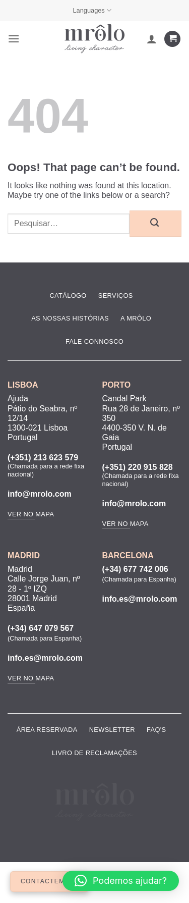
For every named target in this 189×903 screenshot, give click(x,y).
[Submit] (155, 223)
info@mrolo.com (40, 494)
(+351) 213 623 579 (43, 457)
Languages (92, 10)
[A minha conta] (152, 39)
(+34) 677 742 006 (135, 569)
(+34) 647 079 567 (41, 628)
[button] (14, 38)
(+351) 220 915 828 (137, 467)
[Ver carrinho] (172, 39)
